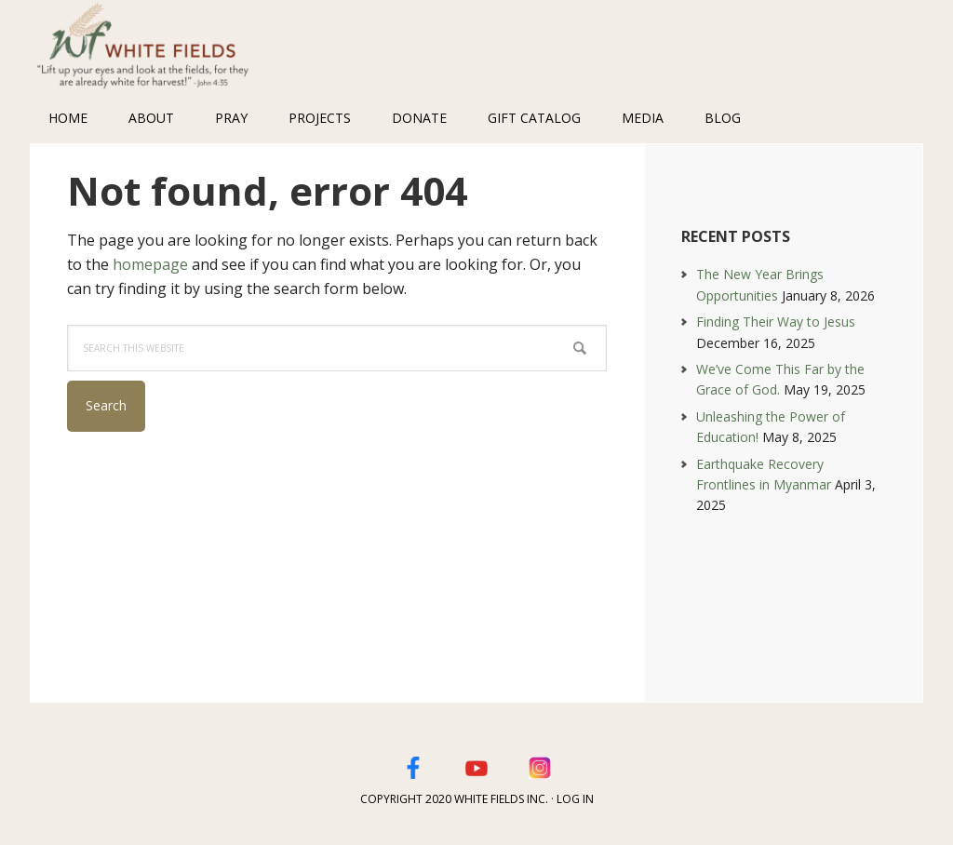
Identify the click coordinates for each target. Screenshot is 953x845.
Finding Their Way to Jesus (775, 321)
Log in (575, 799)
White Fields (151, 46)
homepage (150, 264)
